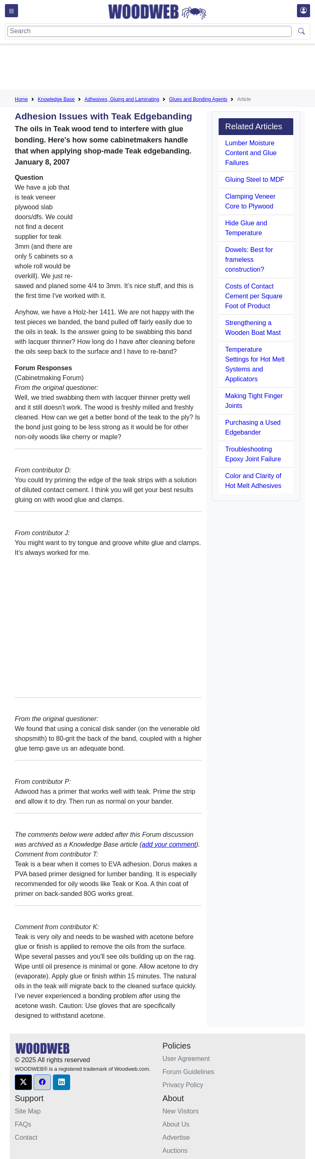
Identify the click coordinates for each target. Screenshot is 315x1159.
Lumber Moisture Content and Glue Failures (250, 153)
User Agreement (186, 1058)
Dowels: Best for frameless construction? (249, 259)
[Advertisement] (164, 68)
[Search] (149, 31)
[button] (23, 1082)
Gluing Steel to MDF (254, 179)
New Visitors (180, 1111)
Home (21, 99)
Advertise (176, 1137)
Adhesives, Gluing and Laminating (121, 99)
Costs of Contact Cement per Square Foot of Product (254, 296)
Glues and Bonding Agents (198, 99)
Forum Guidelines (188, 1071)
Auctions (174, 1150)
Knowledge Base (56, 99)
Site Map (28, 1111)
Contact (26, 1137)
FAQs (23, 1124)
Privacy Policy (182, 1084)
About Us (175, 1124)
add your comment (169, 844)
